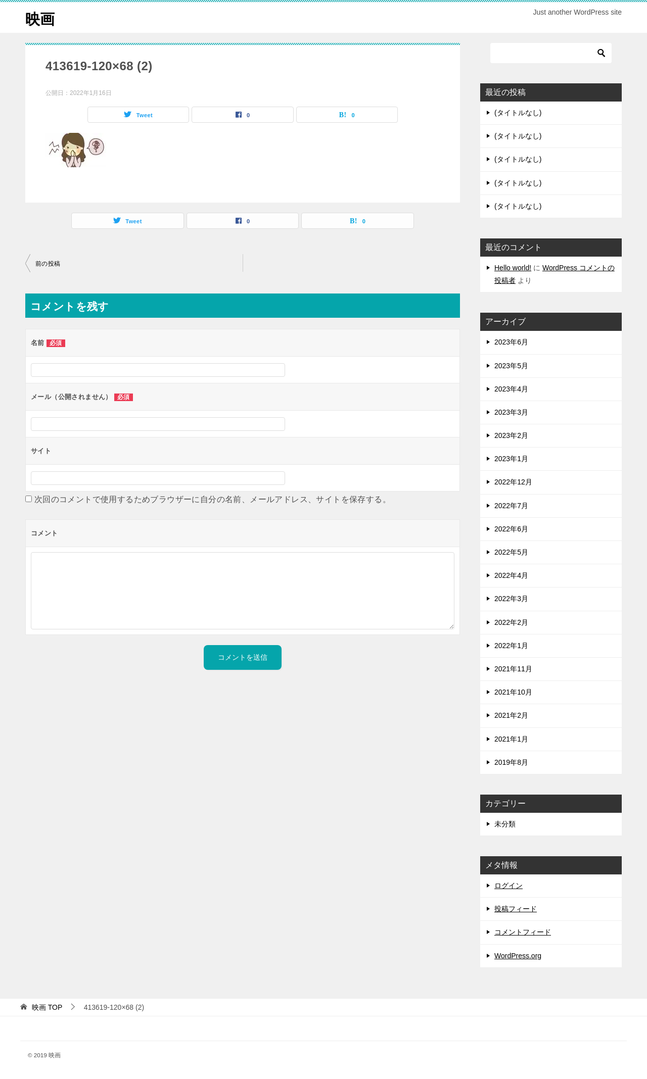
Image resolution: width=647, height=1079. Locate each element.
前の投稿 (48, 263)
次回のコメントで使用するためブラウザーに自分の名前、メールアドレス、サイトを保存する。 (212, 499)
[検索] (551, 53)
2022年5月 (511, 552)
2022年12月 (513, 482)
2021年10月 (513, 692)
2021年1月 (511, 739)
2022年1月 (511, 646)
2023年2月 (511, 435)
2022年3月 (511, 599)
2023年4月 (511, 389)
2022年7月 (511, 506)
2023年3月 (511, 412)
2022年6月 (511, 529)
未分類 (505, 824)
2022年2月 (511, 622)
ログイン (508, 885)
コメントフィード (522, 932)
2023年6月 (511, 342)
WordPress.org (517, 956)
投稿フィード (515, 909)
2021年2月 (511, 715)
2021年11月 (513, 669)
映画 (40, 17)
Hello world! (512, 268)
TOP (47, 1007)
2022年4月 (511, 575)
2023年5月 (511, 366)
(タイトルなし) (517, 113)
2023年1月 (511, 459)
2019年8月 (511, 762)
